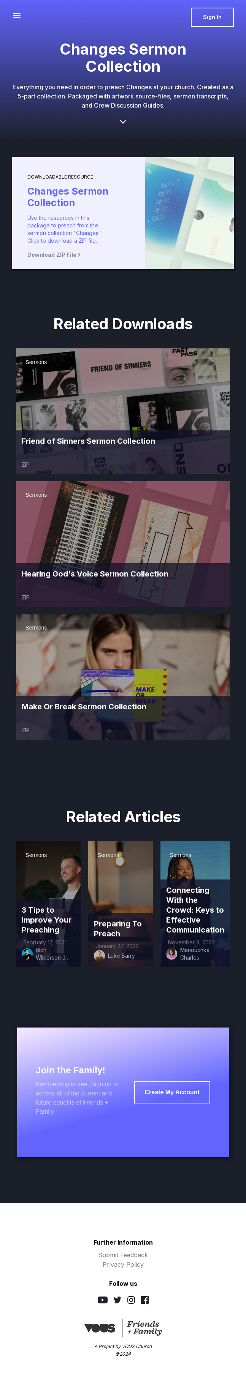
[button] (17, 15)
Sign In (212, 17)
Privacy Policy (123, 1264)
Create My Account (172, 1092)
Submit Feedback (123, 1255)
